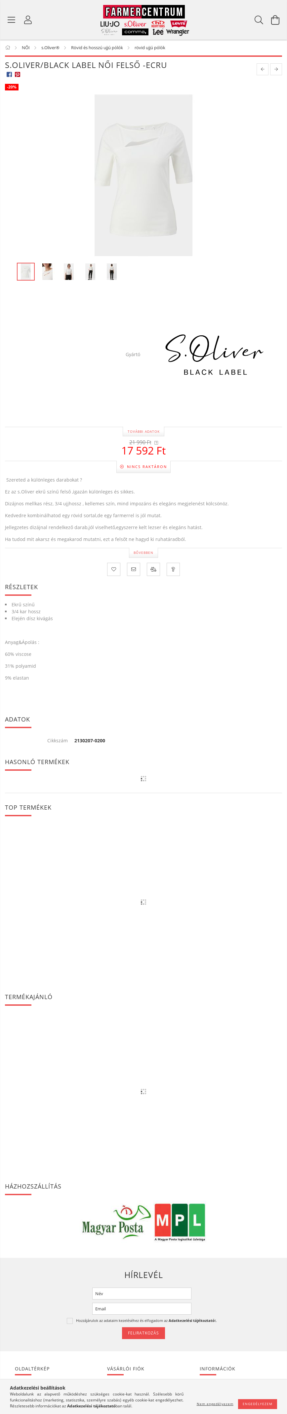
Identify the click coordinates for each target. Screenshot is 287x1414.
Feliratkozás (143, 1333)
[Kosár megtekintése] (275, 20)
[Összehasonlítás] (153, 569)
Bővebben (143, 552)
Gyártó (133, 354)
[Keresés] (259, 20)
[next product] (276, 69)
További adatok (144, 431)
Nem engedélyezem (215, 1403)
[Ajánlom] (133, 569)
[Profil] (28, 20)
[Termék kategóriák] (11, 20)
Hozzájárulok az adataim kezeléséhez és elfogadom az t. (146, 1320)
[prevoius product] (262, 69)
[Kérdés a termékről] (173, 569)
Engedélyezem (257, 1403)
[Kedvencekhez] (113, 569)
